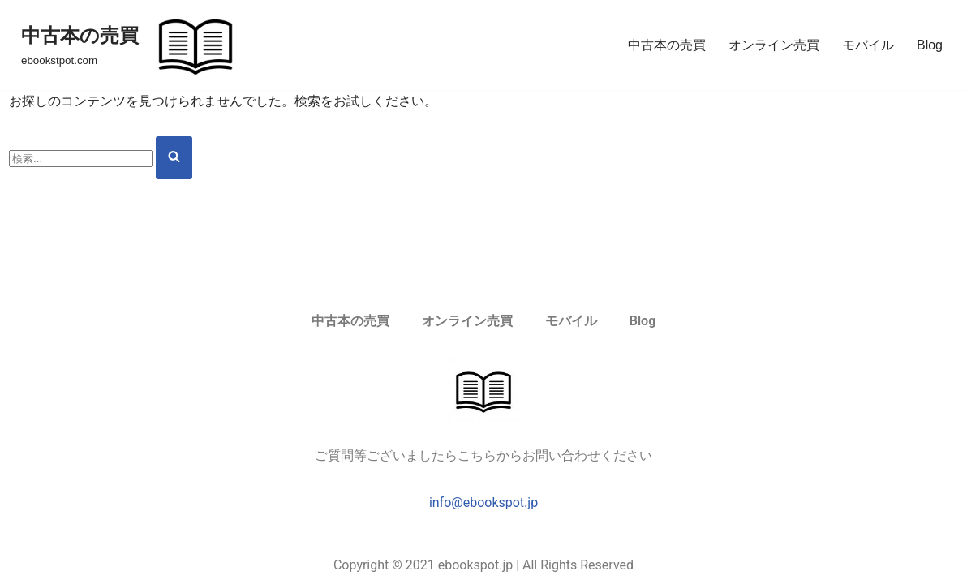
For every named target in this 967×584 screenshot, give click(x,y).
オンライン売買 (773, 45)
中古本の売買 (667, 45)
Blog (930, 45)
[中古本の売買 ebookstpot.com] (132, 45)
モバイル (868, 45)
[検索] (81, 158)
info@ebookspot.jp (483, 502)
